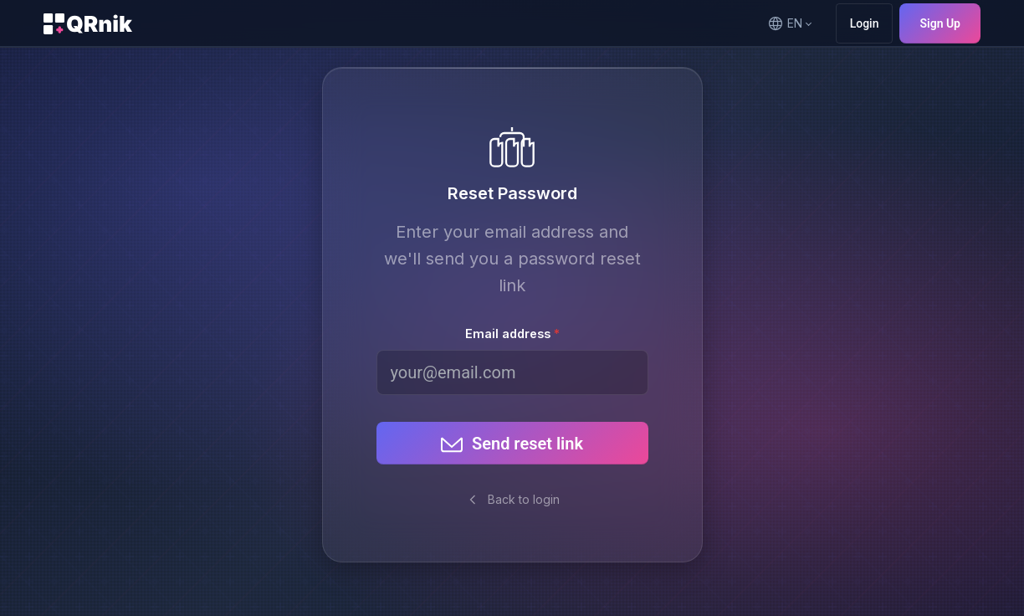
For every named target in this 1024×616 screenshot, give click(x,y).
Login (864, 23)
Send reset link (510, 443)
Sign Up (939, 23)
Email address (507, 333)
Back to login (512, 499)
